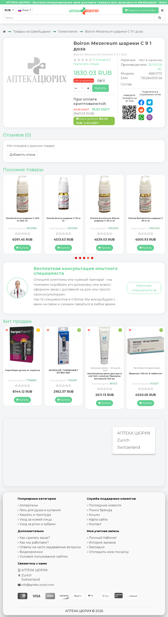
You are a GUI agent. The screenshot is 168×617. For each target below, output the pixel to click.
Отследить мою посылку (109, 552)
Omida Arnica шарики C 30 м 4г (63, 219)
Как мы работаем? (34, 542)
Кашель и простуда (35, 515)
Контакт (95, 524)
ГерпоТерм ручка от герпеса (22, 370)
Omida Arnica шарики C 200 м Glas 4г (22, 219)
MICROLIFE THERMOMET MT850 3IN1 (63, 371)
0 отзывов (101, 60)
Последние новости (105, 505)
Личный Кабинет (103, 538)
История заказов (102, 542)
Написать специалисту (144, 288)
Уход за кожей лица (36, 519)
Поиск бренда (100, 510)
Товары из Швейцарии (32, 31)
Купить (100, 88)
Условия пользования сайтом (44, 556)
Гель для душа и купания (40, 510)
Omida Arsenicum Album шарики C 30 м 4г (104, 219)
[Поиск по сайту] (159, 17)
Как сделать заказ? (35, 538)
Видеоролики (31, 552)
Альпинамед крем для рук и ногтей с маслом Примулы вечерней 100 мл (104, 376)
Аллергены (29, 505)
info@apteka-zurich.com (37, 585)
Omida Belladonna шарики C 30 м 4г (145, 219)
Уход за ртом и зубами (38, 524)
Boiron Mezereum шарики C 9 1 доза (114, 31)
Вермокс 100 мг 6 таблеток (145, 373)
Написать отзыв (86, 64)
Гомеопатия (67, 31)
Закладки (97, 547)
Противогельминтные (146, 368)
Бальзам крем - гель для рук (105, 369)
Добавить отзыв (22, 154)
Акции (94, 515)
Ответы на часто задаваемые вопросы (50, 547)
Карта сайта (98, 519)
